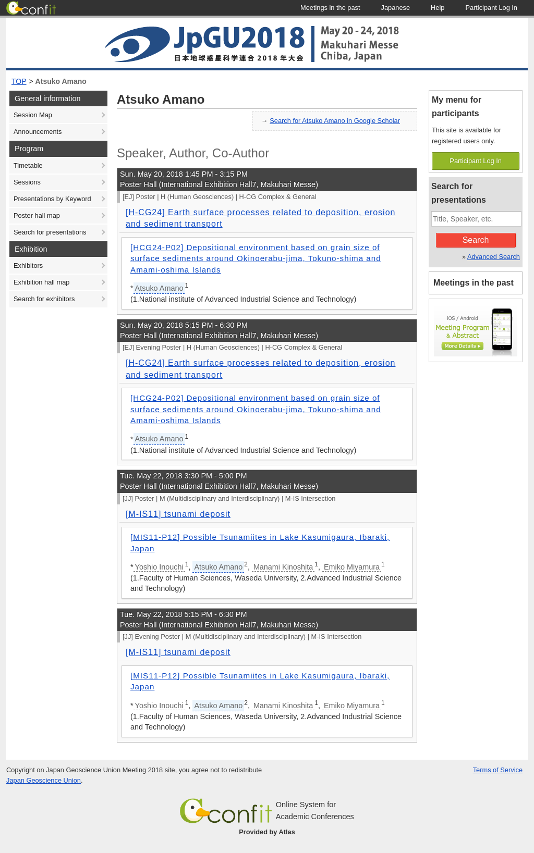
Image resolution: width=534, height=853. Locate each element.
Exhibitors (28, 265)
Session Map (33, 115)
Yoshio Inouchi (159, 567)
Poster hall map (37, 215)
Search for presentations (50, 232)
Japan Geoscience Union (43, 780)
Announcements (38, 131)
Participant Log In (476, 161)
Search (476, 240)
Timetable (28, 165)
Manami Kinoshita (283, 567)
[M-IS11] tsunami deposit (178, 514)
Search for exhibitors (44, 299)
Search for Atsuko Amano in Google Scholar (335, 121)
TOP (19, 81)
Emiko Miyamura (352, 567)
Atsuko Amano (61, 81)
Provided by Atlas (267, 832)
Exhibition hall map (41, 282)
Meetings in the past (473, 282)
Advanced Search (493, 257)
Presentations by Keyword (52, 199)
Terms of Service (498, 770)
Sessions (27, 182)
